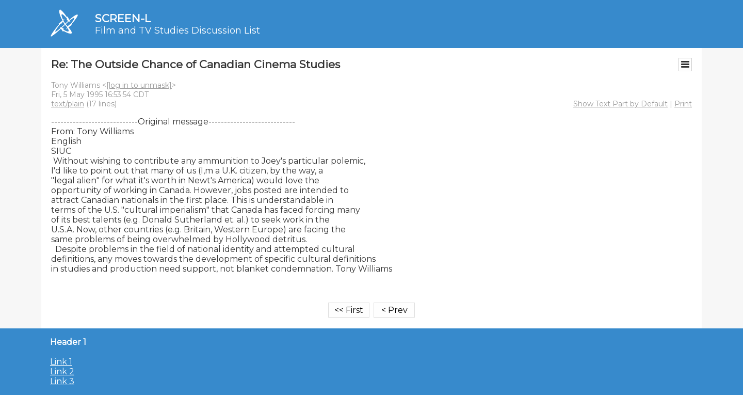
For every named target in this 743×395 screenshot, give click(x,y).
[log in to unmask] (139, 85)
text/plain (67, 103)
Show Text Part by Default (620, 103)
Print (683, 103)
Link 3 (62, 381)
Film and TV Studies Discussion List (177, 30)
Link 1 (61, 362)
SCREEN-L (123, 18)
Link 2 (62, 371)
